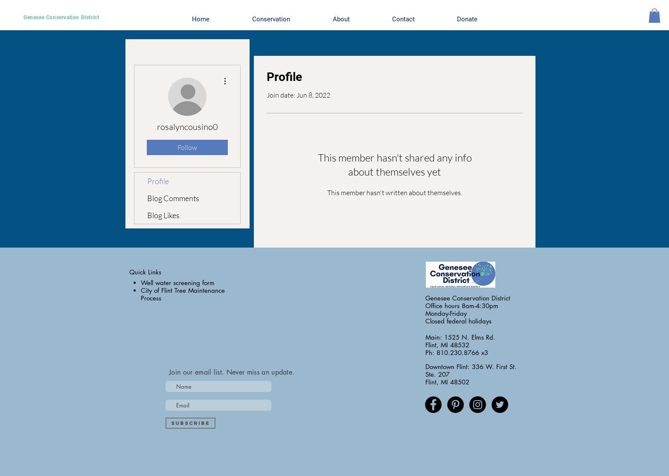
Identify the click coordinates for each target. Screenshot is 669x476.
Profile (158, 181)
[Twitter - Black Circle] (500, 404)
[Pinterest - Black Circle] (455, 404)
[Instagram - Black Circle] (477, 404)
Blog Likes (163, 215)
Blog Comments (173, 198)
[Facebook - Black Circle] (433, 404)
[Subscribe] (190, 423)
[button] (654, 16)
